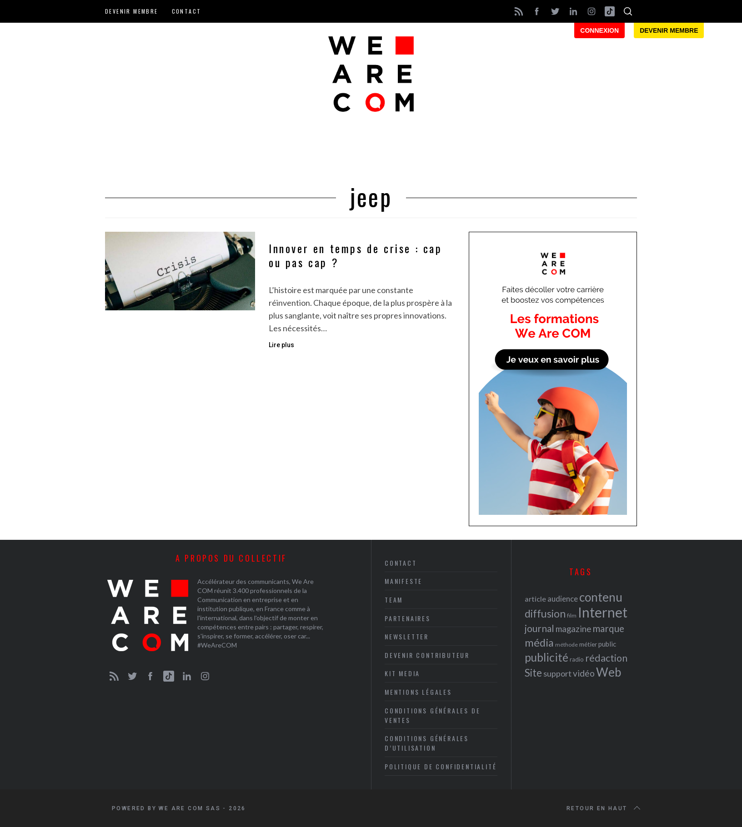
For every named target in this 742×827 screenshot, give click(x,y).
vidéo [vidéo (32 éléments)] (584, 673)
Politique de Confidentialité (440, 766)
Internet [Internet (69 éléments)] (602, 612)
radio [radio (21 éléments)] (577, 659)
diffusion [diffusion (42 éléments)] (545, 613)
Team (394, 599)
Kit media (402, 673)
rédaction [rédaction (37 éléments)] (606, 658)
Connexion (599, 30)
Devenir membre (131, 11)
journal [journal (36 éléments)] (539, 628)
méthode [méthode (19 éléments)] (566, 644)
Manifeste (403, 581)
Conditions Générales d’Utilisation (427, 742)
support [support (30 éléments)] (557, 673)
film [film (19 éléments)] (572, 615)
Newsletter (407, 636)
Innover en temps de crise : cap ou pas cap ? (355, 255)
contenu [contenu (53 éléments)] (600, 597)
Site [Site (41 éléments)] (533, 673)
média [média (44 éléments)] (539, 642)
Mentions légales (418, 692)
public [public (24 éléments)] (607, 644)
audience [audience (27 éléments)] (562, 598)
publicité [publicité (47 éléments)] (546, 657)
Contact (186, 11)
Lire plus (281, 345)
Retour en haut (604, 808)
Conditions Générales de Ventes (432, 715)
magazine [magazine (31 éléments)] (573, 628)
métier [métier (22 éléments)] (588, 644)
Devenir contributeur (427, 655)
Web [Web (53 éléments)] (608, 672)
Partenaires (408, 618)
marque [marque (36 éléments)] (608, 628)
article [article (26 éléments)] (535, 598)
